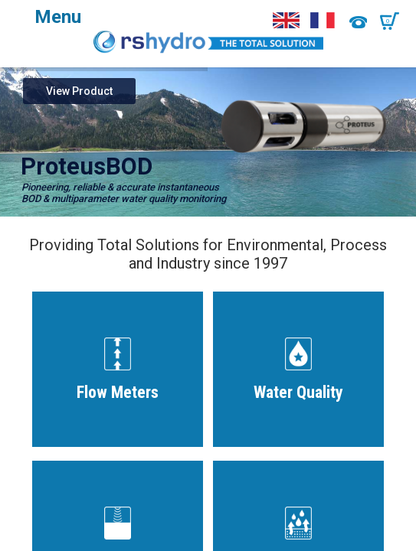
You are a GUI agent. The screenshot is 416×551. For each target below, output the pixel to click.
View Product (79, 91)
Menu (57, 17)
